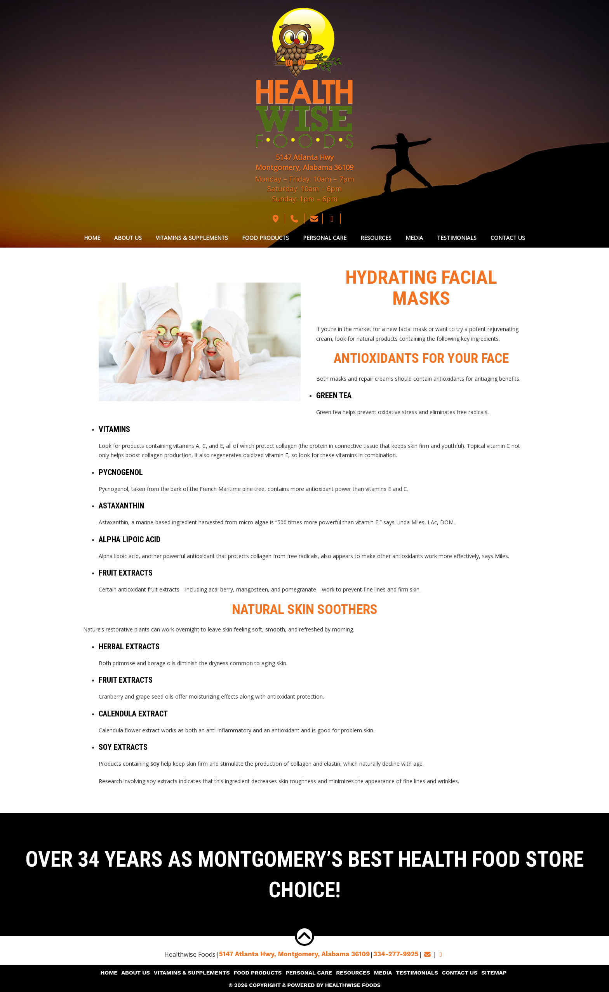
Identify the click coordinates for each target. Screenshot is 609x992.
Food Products (265, 237)
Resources (376, 237)
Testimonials (457, 237)
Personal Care (324, 237)
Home (92, 237)
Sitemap (489, 972)
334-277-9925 (393, 954)
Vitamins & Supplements (192, 237)
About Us (128, 237)
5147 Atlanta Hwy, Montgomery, (295, 954)
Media (414, 237)
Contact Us (508, 237)
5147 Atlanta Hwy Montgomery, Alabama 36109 (304, 162)
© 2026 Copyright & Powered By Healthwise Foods (304, 984)
